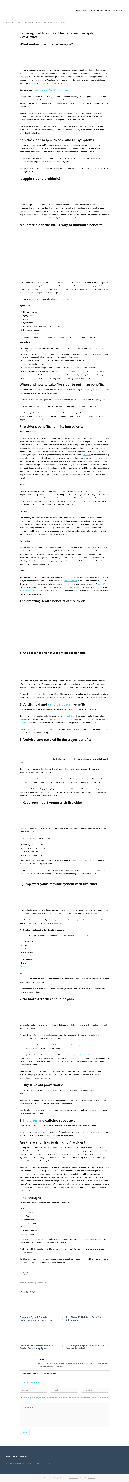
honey (64, 406)
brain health (84, 527)
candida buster (60, 704)
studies (47, 779)
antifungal (23, 722)
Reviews (100, 10)
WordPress (91, 1478)
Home (78, 10)
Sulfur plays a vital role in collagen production (84, 1055)
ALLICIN (69, 716)
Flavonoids (27, 966)
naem (32, 1283)
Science (85, 10)
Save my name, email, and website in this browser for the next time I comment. (65, 1397)
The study (87, 455)
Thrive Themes (73, 1478)
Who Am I (108, 10)
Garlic (22, 838)
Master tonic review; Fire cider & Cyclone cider (51, 90)
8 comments (41, 1283)
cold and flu (101, 584)
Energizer (30, 1120)
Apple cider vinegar (30, 333)
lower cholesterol (70, 581)
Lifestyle (92, 10)
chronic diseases (31, 590)
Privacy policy (117, 10)
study (45, 468)
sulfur (46, 1055)
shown (51, 521)
